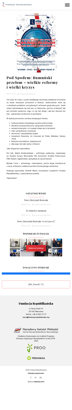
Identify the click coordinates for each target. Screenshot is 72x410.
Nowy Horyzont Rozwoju (36, 200)
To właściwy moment (36, 211)
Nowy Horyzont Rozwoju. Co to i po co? (36, 221)
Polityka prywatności (36, 373)
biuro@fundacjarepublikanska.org (36, 317)
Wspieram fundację (36, 248)
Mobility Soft (39, 382)
